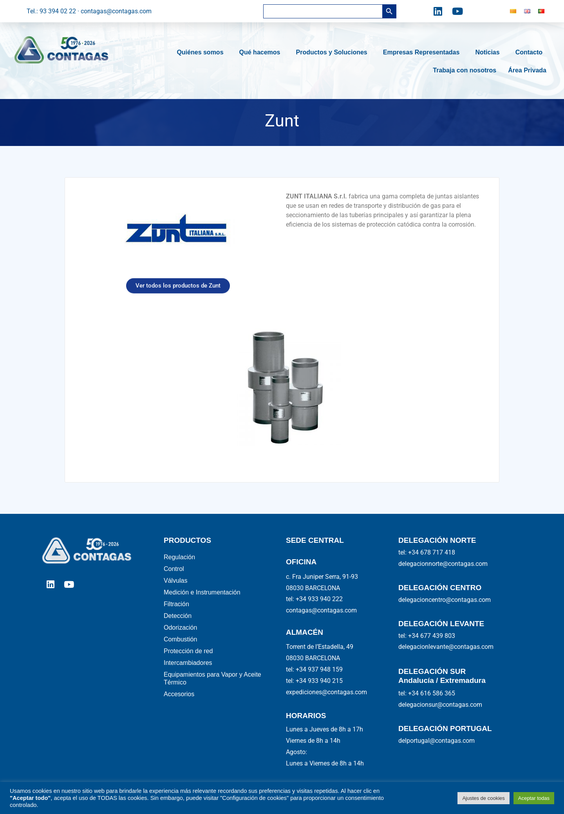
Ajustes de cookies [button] (483, 798)
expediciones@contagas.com (326, 692)
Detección (178, 624)
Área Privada (527, 70)
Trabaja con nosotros (464, 70)
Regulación (179, 558)
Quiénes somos (202, 52)
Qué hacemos (261, 52)
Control (174, 571)
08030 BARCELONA (313, 588)
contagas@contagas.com (321, 610)
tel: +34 (314, 669)
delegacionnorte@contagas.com (443, 563)
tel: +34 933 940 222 (314, 599)
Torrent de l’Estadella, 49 (319, 646)
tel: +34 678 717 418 (426, 552)
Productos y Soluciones (333, 52)
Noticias (489, 52)
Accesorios (179, 712)
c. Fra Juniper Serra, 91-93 (322, 576)
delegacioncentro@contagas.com (444, 599)
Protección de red (188, 664)
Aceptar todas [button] (534, 798)
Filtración (176, 611)
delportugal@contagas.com (436, 740)
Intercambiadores (188, 677)
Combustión (180, 651)
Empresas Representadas (423, 52)
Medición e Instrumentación (202, 597)
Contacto (530, 52)
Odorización (180, 637)
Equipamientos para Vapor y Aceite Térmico (212, 695)
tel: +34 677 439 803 (426, 635)
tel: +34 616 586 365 (426, 693)
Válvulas (175, 584)
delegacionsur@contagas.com (440, 704)
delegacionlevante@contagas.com (446, 646)
